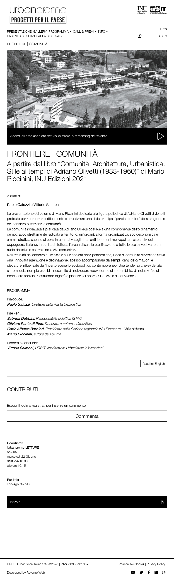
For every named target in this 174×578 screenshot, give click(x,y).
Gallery (40, 31)
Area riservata (50, 36)
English (160, 363)
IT (160, 29)
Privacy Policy (156, 564)
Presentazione (19, 31)
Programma (58, 31)
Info (101, 31)
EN (165, 29)
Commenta (87, 416)
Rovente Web (36, 572)
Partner (14, 36)
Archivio (29, 36)
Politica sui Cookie (131, 564)
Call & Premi (83, 31)
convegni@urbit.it (19, 484)
